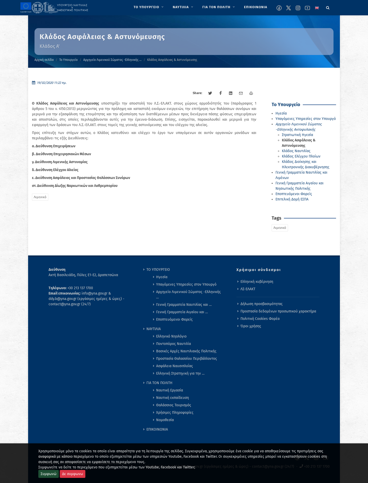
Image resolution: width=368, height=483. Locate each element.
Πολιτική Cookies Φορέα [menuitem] (260, 319)
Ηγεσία (281, 113)
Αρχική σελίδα (44, 60)
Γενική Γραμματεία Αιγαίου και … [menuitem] (182, 312)
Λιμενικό (40, 197)
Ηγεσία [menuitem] (161, 277)
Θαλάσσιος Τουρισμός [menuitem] (173, 405)
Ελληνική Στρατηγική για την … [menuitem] (180, 373)
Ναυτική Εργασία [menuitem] (169, 390)
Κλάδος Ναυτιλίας (296, 151)
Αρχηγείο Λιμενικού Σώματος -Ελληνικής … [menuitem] (188, 294)
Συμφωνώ (48, 474)
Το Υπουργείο (68, 60)
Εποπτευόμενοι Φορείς (293, 194)
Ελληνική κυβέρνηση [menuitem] (256, 281)
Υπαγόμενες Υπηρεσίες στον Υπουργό (305, 119)
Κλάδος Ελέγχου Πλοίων (301, 156)
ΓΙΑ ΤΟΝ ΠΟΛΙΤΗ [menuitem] (159, 383)
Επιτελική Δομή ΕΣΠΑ (291, 199)
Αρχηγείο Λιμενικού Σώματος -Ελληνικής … (112, 60)
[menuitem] (149, 7)
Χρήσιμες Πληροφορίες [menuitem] (174, 412)
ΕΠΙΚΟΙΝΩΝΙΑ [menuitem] (157, 429)
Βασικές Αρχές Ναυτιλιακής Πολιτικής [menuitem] (186, 351)
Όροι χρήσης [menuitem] (250, 326)
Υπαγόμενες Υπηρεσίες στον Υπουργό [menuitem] (186, 284)
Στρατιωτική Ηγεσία (297, 135)
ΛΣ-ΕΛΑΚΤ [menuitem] (247, 289)
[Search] (328, 7)
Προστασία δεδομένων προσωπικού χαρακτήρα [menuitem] (278, 311)
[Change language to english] (317, 8)
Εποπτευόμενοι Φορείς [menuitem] (174, 319)
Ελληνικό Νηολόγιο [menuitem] (171, 336)
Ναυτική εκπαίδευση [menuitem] (172, 398)
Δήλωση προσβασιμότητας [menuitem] (261, 304)
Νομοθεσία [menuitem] (165, 420)
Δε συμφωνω (72, 474)
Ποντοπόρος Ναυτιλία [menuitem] (173, 344)
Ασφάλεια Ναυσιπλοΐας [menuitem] (174, 366)
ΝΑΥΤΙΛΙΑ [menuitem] (153, 329)
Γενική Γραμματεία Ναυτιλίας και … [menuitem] (184, 304)
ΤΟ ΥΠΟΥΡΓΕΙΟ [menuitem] (158, 269)
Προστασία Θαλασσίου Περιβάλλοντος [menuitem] (186, 358)
